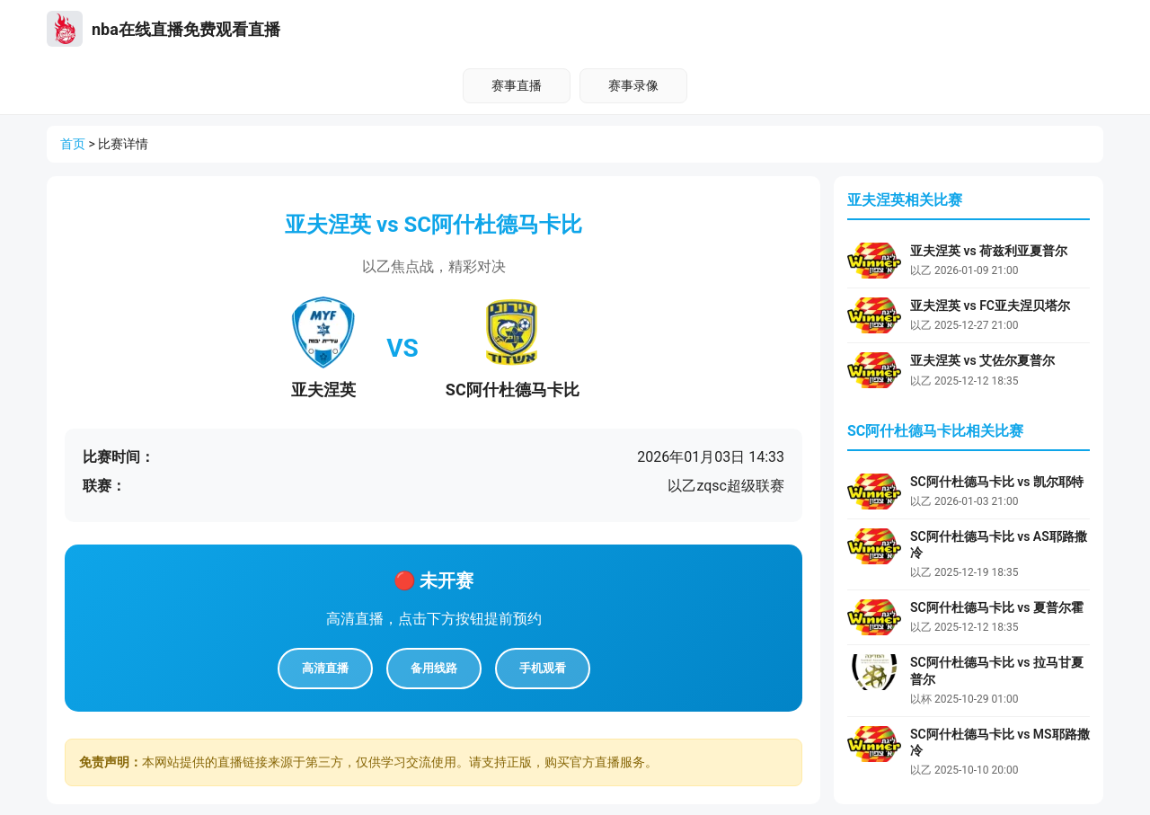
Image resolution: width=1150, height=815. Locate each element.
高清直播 (325, 668)
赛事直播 (516, 85)
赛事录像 (633, 85)
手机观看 (542, 668)
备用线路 (434, 668)
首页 (72, 144)
